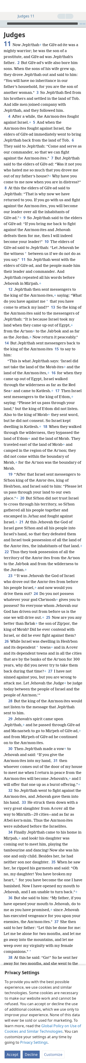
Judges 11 (23, 16)
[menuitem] (7, 6)
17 (57, 390)
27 (50, 671)
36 (10, 897)
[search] (80, 6)
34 (10, 832)
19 (10, 474)
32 (10, 790)
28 (10, 700)
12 (10, 289)
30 (10, 748)
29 (10, 718)
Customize (53, 1054)
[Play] (3, 23)
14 (6, 343)
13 (53, 307)
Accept (12, 1054)
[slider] (42, 23)
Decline (31, 1054)
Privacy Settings (34, 1042)
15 (56, 349)
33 (24, 802)
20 (22, 498)
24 (36, 593)
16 (53, 372)
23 (10, 575)
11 (23, 259)
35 (53, 862)
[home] (7, 6)
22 (6, 551)
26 (6, 641)
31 (55, 760)
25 (48, 617)
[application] (43, 23)
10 (46, 241)
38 (10, 957)
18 (45, 426)
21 (21, 522)
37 (56, 921)
